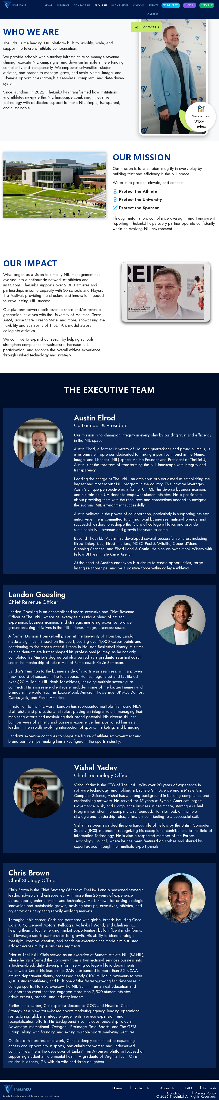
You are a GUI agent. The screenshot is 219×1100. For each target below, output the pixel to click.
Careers (152, 14)
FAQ (188, 1088)
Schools (138, 5)
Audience (63, 5)
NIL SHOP (170, 5)
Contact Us (82, 5)
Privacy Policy (205, 1093)
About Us (101, 5)
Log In (189, 5)
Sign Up (207, 5)
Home (49, 5)
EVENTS (153, 5)
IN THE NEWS (119, 5)
